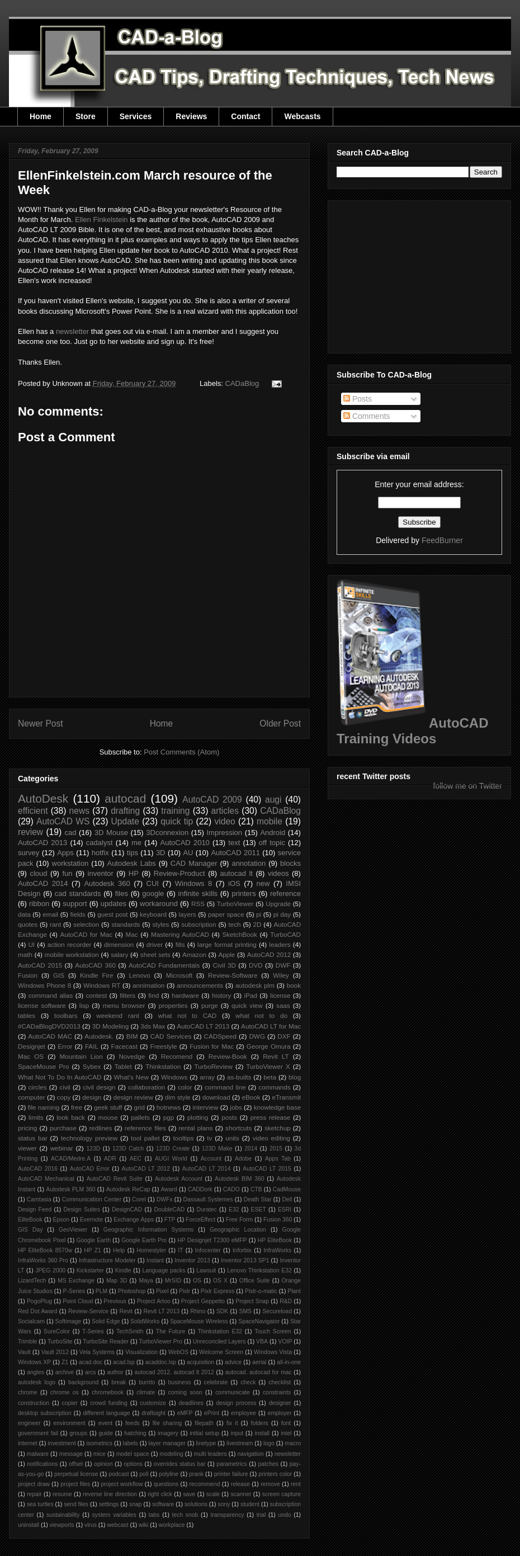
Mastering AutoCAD (180, 934)
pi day (282, 914)
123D (94, 1148)
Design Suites (81, 1209)
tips (132, 852)
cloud (38, 873)
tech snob (185, 1515)
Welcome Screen (221, 1352)
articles (225, 810)
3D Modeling (110, 1026)
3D (161, 852)
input (237, 1433)
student (249, 1504)
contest (96, 995)
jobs (236, 1107)
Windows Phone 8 (44, 985)
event (105, 1423)
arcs (90, 1372)
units (232, 1138)
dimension (119, 944)
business (179, 1382)
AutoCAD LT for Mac (271, 1026)
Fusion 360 (277, 1219)
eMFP (185, 1413)
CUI (152, 883)
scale (213, 1494)
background (83, 1382)
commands (274, 1087)
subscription (198, 924)
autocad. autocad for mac (258, 1372)
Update (125, 821)
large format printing (227, 944)
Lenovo (139, 975)
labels (130, 1443)
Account (211, 1159)
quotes (27, 924)
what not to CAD (187, 1015)
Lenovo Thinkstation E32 (259, 1270)
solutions (196, 1504)
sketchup (277, 1127)
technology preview (89, 1138)
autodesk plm (255, 985)
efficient (33, 810)
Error (65, 1046)
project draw (34, 1484)
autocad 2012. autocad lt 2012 (174, 1372)
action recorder (70, 944)
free (76, 1107)
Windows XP (34, 1362)
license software (42, 1005)
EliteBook (30, 1219)
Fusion (27, 975)
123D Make (217, 1148)
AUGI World (171, 1159)
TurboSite (60, 1341)
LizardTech (32, 1280)
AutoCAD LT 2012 (145, 1169)
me (136, 842)
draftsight (153, 1413)
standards (125, 924)
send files (76, 1504)
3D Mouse (111, 832)
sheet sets (155, 954)
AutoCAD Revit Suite (115, 1179)
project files (75, 1484)
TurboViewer (235, 903)
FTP (170, 1219)
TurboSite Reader (106, 1341)
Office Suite (254, 1280)
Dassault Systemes (208, 1199)
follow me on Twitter (467, 785)
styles (160, 924)
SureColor (57, 1331)
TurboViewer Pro (160, 1341)
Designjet (31, 1046)
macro (293, 1443)
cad (70, 832)
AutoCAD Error (90, 1169)
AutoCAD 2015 (40, 965)
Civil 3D (223, 965)
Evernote (91, 1219)
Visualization (141, 1352)
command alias (51, 995)
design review (133, 1097)
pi (258, 914)
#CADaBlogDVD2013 (49, 1026)
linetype (206, 1443)
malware (38, 1454)
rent (296, 1484)
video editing (271, 1138)
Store (85, 116)
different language (106, 1413)
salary (119, 954)
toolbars (66, 1015)
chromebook (108, 1392)
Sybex (92, 1066)
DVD (256, 965)
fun (68, 873)
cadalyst (99, 842)
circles (37, 1087)
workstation (70, 863)
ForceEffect (200, 1219)
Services (136, 116)
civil (64, 1087)
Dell (287, 1199)
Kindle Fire (96, 975)
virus (90, 1525)
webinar (61, 1148)
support (75, 903)
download (216, 1097)
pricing (27, 1127)
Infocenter (208, 1250)
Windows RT (102, 985)
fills (180, 944)
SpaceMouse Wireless (199, 1321)
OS (197, 1280)
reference (285, 893)
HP (134, 873)
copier (69, 1403)
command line (225, 1087)
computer (31, 1097)
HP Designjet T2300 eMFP (212, 1240)
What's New (131, 1077)
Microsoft (179, 975)
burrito (147, 1382)
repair (34, 1494)
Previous (114, 1301)
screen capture (281, 1494)
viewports (62, 1525)
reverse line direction (110, 1494)
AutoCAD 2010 (185, 842)
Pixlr (184, 1291)
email (50, 914)
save (189, 1494)
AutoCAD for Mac (86, 934)
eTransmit (286, 1097)
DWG (257, 1036)
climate (145, 1392)
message (71, 1454)
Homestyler (152, 1250)
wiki (143, 1525)
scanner (240, 1494)
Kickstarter (90, 1270)
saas (283, 1005)
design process (236, 1403)
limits (36, 1117)
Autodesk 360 (107, 883)
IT (180, 1250)
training (175, 810)
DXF (283, 1036)
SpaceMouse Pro (43, 1066)
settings (109, 1504)
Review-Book (228, 1056)
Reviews (191, 116)
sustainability (63, 1515)
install (262, 1433)
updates (113, 903)
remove (270, 1484)
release (240, 1484)
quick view (247, 1005)
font (286, 1423)
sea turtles (40, 1504)
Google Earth (93, 1240)
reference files (145, 1127)
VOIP (285, 1341)
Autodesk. (99, 1036)
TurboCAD (285, 934)
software (163, 1504)
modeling (171, 1454)
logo (269, 1443)
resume (62, 1494)
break (118, 1382)
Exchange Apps (134, 1219)
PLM (101, 1291)
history (221, 995)
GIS (58, 975)
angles (35, 1372)
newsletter (72, 331)
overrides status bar (180, 1464)
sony (224, 1504)
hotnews (169, 1107)
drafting (125, 810)
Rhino (197, 1311)
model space (132, 1454)
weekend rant (117, 1015)
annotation (248, 863)
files (121, 893)
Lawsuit (206, 1270)
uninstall (28, 1525)
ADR (110, 1159)
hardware (185, 995)
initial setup (204, 1433)
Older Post (280, 723)
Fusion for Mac (212, 1046)
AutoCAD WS (62, 821)
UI (31, 944)
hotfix (100, 852)
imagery (168, 1433)
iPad (250, 995)
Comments (366, 416)
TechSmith (130, 1331)
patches (268, 1464)
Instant (155, 1260)
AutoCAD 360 (95, 965)
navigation (250, 1454)
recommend (205, 1484)
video (224, 821)
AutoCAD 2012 (269, 954)
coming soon (185, 1392)
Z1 (65, 1362)
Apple (226, 954)
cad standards (78, 893)
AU (188, 852)
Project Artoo (154, 1301)
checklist (279, 1382)
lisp (84, 1005)
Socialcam (31, 1321)
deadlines (191, 1403)
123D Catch (128, 1148)
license (280, 995)
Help (119, 1250)
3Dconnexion (167, 832)
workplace (172, 1525)
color (185, 1087)
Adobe (243, 1159)
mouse (108, 1117)
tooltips (183, 1138)
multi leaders (210, 1454)
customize (153, 1403)
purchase (63, 1127)
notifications (42, 1464)
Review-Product (179, 873)
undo (284, 1515)
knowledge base (277, 1107)
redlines (100, 1127)
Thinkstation (163, 1066)
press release (270, 1117)
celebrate (216, 1382)
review (30, 832)
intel (286, 1433)
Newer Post (40, 723)
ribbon (39, 903)
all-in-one (289, 1362)
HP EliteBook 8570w (45, 1250)
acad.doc (90, 1362)
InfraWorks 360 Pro (43, 1260)
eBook (251, 1097)
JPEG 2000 (50, 1270)
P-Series (74, 1291)
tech (235, 924)
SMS (245, 1311)
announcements (200, 985)
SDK (222, 1311)
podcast (118, 1474)
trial (261, 1515)
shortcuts (238, 1127)
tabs (154, 1515)
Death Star (258, 1199)
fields (78, 914)
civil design (99, 1087)
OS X (220, 1280)
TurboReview (214, 1066)
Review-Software (232, 975)
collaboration (146, 1087)
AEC (135, 1159)
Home (40, 116)
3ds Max (152, 1026)
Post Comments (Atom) (181, 752)
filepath (204, 1423)
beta (269, 1077)
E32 (234, 1209)
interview (205, 1107)
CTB (256, 1189)
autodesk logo (36, 1382)
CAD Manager (194, 863)
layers (187, 914)
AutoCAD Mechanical (46, 1179)
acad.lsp (124, 1362)
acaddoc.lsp (160, 1362)
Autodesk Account (178, 1179)
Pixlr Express (218, 1291)
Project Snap (252, 1301)
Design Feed (34, 1209)
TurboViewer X (268, 1066)
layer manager (167, 1443)
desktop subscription (45, 1413)
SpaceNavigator (259, 1321)
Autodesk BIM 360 (239, 1179)
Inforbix (242, 1250)
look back (70, 1117)
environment (70, 1423)
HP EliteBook (275, 1240)
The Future (171, 1331)
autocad (125, 798)
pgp (168, 1117)
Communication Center (91, 1199)
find (153, 995)
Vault (24, 1352)
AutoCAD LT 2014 (206, 1169)
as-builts (239, 1077)
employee (243, 1413)
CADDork (200, 1189)
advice (233, 1362)
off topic (272, 842)
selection (86, 924)
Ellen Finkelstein (101, 219)
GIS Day (30, 1230)
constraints (277, 1392)
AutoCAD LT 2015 (267, 1169)
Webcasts (302, 116)
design (91, 1097)
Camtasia (39, 1199)
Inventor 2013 (192, 1260)
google (153, 893)
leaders (279, 944)
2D (257, 924)
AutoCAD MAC (50, 1036)
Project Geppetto (203, 1301)
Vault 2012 (55, 1352)
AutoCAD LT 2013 (203, 1026)
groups (78, 1433)
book (294, 985)
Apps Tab (278, 1159)
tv (209, 1138)
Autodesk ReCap (128, 1189)
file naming (44, 1107)
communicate (232, 1392)
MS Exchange (76, 1280)
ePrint (211, 1413)
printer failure (231, 1474)
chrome (27, 1392)
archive (64, 1372)
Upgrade (278, 903)
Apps (65, 852)
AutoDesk (43, 798)
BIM (132, 1036)
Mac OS (31, 1056)
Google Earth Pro (144, 1240)
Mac (131, 934)
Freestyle (163, 1046)
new (263, 883)
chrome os (64, 1392)
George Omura (269, 1046)
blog (295, 1077)
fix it (232, 1423)
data (24, 914)
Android (272, 832)
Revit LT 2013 (161, 1311)
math (25, 954)
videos (278, 873)
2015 (276, 1148)
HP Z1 (92, 1250)
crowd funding (108, 1403)
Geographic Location (238, 1230)
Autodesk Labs (131, 863)
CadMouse (287, 1189)
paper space (226, 914)
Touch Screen (272, 1331)
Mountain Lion (81, 1056)
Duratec (206, 1209)
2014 (250, 1148)
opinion (103, 1464)
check (248, 1382)
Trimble (27, 1341)
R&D (286, 1301)
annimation (148, 985)
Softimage (68, 1321)
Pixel (162, 1291)
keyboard (153, 914)
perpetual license (76, 1474)
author (115, 1372)
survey (28, 852)
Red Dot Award (38, 1311)
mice (99, 1454)
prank (196, 1474)
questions (166, 1484)
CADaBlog (242, 383)
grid (139, 1107)
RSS (198, 903)
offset (76, 1464)
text (234, 842)
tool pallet (145, 1138)
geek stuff (108, 1107)
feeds (132, 1423)
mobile (269, 821)
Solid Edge (106, 1321)
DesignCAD (127, 1209)
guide (105, 1433)
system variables (114, 1515)
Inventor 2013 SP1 (245, 1260)
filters (127, 995)
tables (26, 1015)
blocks (290, 863)
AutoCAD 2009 (212, 799)
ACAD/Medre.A (71, 1159)
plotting (198, 1117)
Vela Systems (97, 1352)
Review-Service (88, 1311)
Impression (224, 832)
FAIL (91, 1046)
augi (273, 799)
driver (154, 944)
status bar (33, 1138)
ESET (258, 1209)
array (207, 1077)
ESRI (284, 1209)
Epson (61, 1219)
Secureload (277, 1311)
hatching (135, 1433)
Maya (146, 1280)
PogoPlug (39, 1301)
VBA (262, 1341)
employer (280, 1413)
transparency (227, 1515)
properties (173, 1005)
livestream (239, 1443)
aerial (259, 1362)
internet (27, 1443)
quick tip (176, 821)
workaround (159, 903)
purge (209, 1005)
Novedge (132, 1056)
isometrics (99, 1443)
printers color (275, 1474)
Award (169, 1189)
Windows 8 (193, 883)
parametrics (231, 1464)
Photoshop (132, 1291)
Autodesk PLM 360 (70, 1189)
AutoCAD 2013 (42, 842)
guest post (112, 914)
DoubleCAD (169, 1209)
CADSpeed (220, 1036)
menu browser (124, 1005)
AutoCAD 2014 (43, 883)
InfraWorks (277, 1250)
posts (229, 1117)
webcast (117, 1525)
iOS (234, 883)
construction (33, 1403)
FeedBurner (442, 540)
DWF (283, 965)
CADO (231, 1189)
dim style (178, 1097)
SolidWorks (144, 1321)
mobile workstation (72, 954)
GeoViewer (73, 1230)
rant (55, 924)
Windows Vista (273, 1352)
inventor (101, 873)
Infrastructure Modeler (107, 1260)
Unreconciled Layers (219, 1341)
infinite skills (198, 893)
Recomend (177, 1056)
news (79, 810)
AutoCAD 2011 (235, 852)
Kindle (123, 1270)
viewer (27, 1148)
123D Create (173, 1148)
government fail (38, 1433)
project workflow (122, 1484)
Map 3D (116, 1280)
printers (243, 893)
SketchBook (239, 934)
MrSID (173, 1280)
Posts (357, 398)
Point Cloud (78, 1301)
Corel (139, 1199)
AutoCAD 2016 (38, 1169)
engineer (29, 1423)
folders (259, 1423)
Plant (294, 1291)
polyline (168, 1474)
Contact (245, 116)
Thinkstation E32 (220, 1331)
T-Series (93, 1331)
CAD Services (171, 1036)
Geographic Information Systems (148, 1230)
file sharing (167, 1423)
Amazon (194, 954)
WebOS (178, 1352)
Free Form (239, 1219)
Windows (174, 1077)
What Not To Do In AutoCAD (59, 1077)
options (133, 1464)
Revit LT (276, 1056)
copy (64, 1097)
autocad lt (236, 873)
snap (135, 1504)
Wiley (281, 975)
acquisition (200, 1362)
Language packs (163, 1270)
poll (143, 1474)
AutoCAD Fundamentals (164, 965)
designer (280, 1403)
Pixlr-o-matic (261, 1291)
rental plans (195, 1127)
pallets (140, 1117)
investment (61, 1443)
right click (160, 1494)
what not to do (261, 1015)
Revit (126, 1311)
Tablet (123, 1066)
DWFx (165, 1199)
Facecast (124, 1046)
